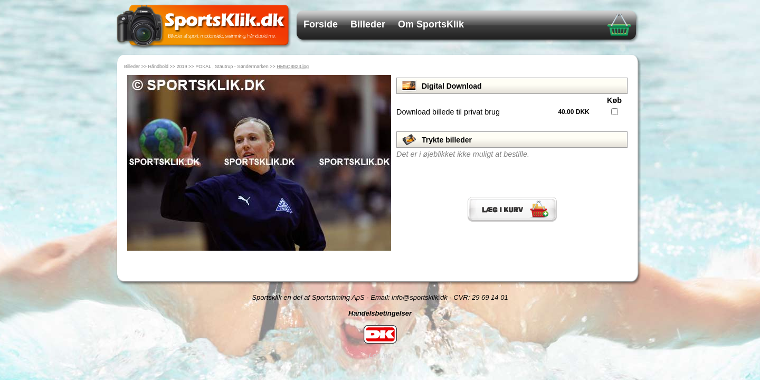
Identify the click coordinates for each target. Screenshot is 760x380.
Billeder (367, 24)
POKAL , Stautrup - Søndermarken (232, 66)
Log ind (380, 355)
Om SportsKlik (431, 24)
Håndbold (158, 66)
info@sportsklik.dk (420, 297)
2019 (182, 66)
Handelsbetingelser (380, 313)
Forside (320, 24)
